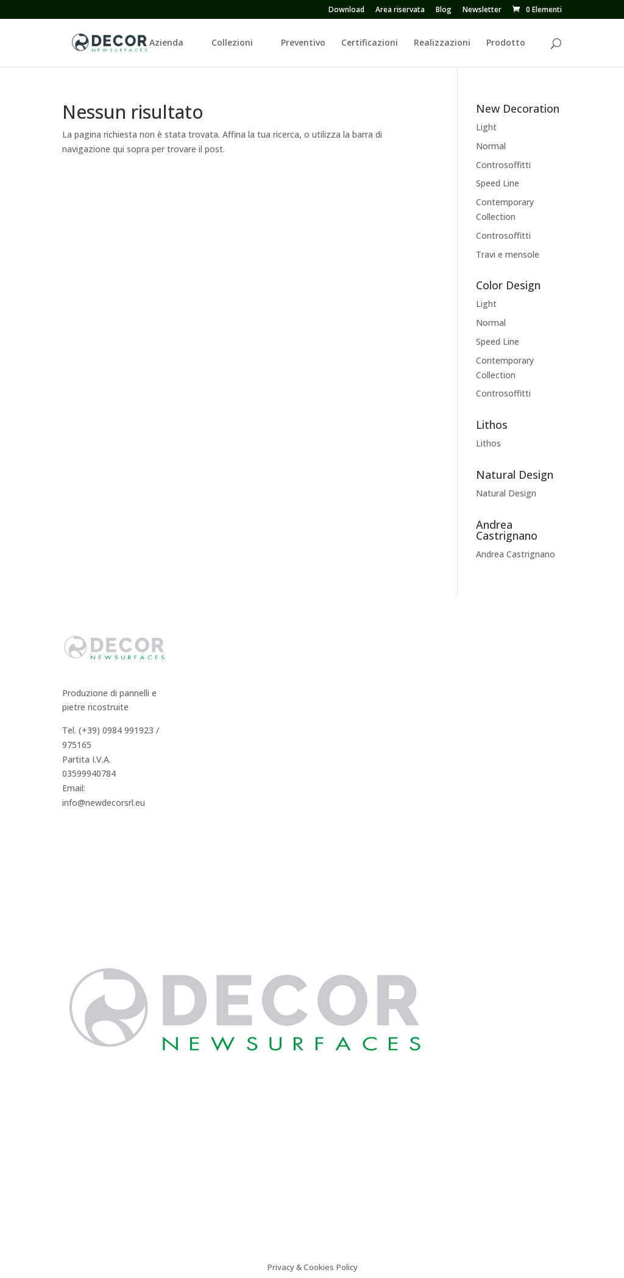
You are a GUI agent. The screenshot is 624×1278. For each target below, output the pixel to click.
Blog (444, 10)
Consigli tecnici (487, 684)
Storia (206, 669)
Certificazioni (369, 43)
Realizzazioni (442, 43)
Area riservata (400, 10)
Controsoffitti (503, 165)
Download (346, 10)
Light (486, 127)
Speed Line (497, 183)
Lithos (488, 443)
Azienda (166, 43)
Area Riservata (223, 741)
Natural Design (506, 493)
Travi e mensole (507, 254)
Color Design (352, 713)
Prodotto (505, 43)
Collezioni (232, 43)
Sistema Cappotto (494, 713)
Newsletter (482, 10)
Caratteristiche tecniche (505, 669)
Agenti (207, 713)
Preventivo (303, 43)
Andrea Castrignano (515, 554)
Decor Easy (348, 684)
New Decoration (359, 669)
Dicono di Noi (221, 684)
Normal (491, 146)
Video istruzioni (488, 727)
